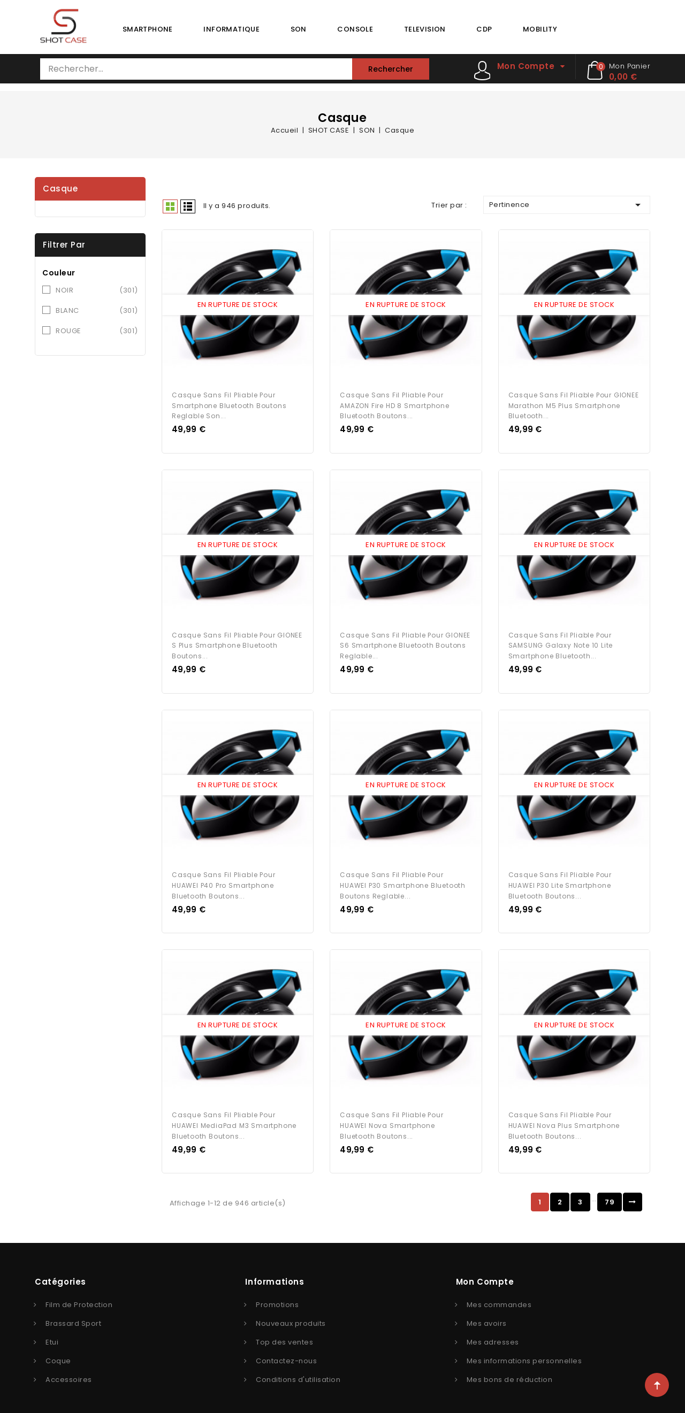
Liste (187, 206)
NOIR (97, 290)
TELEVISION (425, 29)
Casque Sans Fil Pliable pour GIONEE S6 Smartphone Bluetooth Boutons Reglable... (405, 641)
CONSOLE (355, 29)
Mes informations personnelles (524, 1351)
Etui (51, 1332)
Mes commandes (499, 1295)
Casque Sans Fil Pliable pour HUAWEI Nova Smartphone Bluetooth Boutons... (391, 1116)
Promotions (277, 1295)
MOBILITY (540, 29)
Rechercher (390, 69)
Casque (60, 188)
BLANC (97, 310)
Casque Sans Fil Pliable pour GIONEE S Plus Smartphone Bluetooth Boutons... (237, 641)
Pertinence (566, 204)
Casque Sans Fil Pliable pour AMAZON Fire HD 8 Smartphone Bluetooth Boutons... (395, 403)
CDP (484, 29)
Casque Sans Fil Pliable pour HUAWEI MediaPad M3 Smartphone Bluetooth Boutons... (234, 1116)
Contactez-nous (286, 1351)
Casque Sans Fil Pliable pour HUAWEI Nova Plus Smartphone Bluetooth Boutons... (564, 1116)
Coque (58, 1351)
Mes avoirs (487, 1314)
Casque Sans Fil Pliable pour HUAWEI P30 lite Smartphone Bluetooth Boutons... (560, 878)
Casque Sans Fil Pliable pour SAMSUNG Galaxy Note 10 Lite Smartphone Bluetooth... (560, 641)
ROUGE (97, 331)
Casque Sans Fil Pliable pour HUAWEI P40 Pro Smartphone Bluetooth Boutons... (223, 878)
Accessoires (68, 1370)
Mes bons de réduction (510, 1370)
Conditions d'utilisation (298, 1370)
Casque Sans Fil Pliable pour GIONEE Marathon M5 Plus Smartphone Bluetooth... (573, 403)
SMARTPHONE (148, 29)
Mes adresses (493, 1332)
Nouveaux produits (291, 1314)
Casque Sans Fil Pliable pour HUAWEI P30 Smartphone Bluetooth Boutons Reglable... (403, 878)
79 (609, 1192)
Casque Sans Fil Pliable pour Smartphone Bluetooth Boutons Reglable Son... (229, 403)
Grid (170, 206)
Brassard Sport (73, 1314)
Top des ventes (284, 1332)
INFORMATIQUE (231, 29)
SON (299, 29)
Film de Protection (78, 1295)
